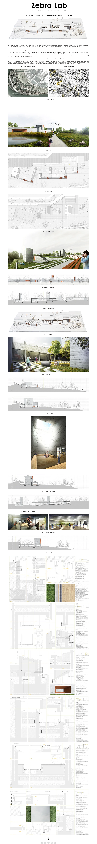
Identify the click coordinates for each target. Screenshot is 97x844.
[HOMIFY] (55, 843)
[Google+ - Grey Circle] (45, 843)
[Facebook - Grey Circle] (52, 843)
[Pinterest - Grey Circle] (42, 843)
